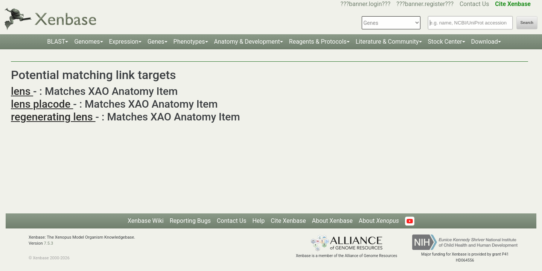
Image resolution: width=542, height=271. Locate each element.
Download (484, 41)
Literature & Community (387, 41)
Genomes (87, 41)
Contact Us (474, 4)
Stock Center (445, 41)
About (379, 220)
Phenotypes (189, 41)
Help (258, 220)
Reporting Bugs (190, 220)
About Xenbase (332, 220)
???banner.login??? (366, 4)
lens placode (42, 104)
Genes (156, 41)
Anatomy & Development (247, 41)
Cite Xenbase (288, 220)
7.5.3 (48, 243)
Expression (124, 41)
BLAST (56, 41)
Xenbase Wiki (146, 220)
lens (22, 91)
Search (527, 22)
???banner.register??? (425, 4)
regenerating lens (53, 117)
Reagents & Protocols (318, 41)
